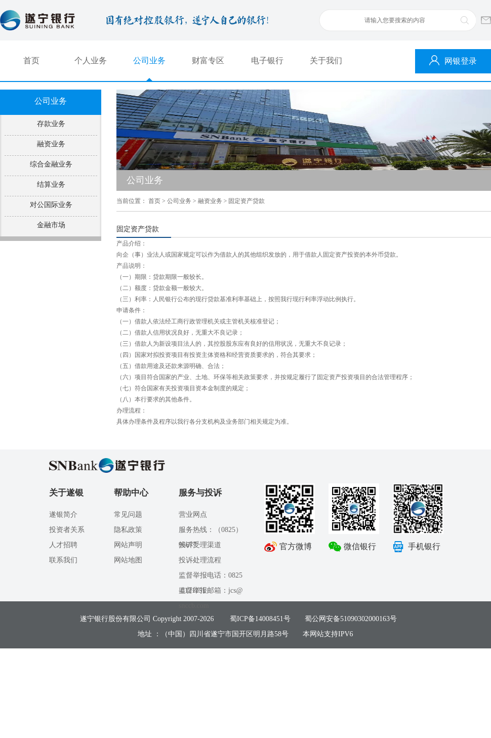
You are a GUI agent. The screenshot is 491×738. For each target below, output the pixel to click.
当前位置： (131, 200)
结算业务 (51, 184)
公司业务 (149, 60)
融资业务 (51, 144)
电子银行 (267, 60)
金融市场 (51, 225)
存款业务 (51, 124)
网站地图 (128, 560)
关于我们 (326, 60)
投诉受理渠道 (200, 545)
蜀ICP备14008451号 (260, 619)
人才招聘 (63, 545)
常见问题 (128, 514)
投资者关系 (67, 530)
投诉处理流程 (200, 560)
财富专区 (208, 60)
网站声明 (128, 545)
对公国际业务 (51, 205)
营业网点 (193, 514)
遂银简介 (63, 514)
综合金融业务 (51, 164)
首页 (31, 60)
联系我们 (63, 560)
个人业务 (90, 60)
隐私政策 (128, 530)
